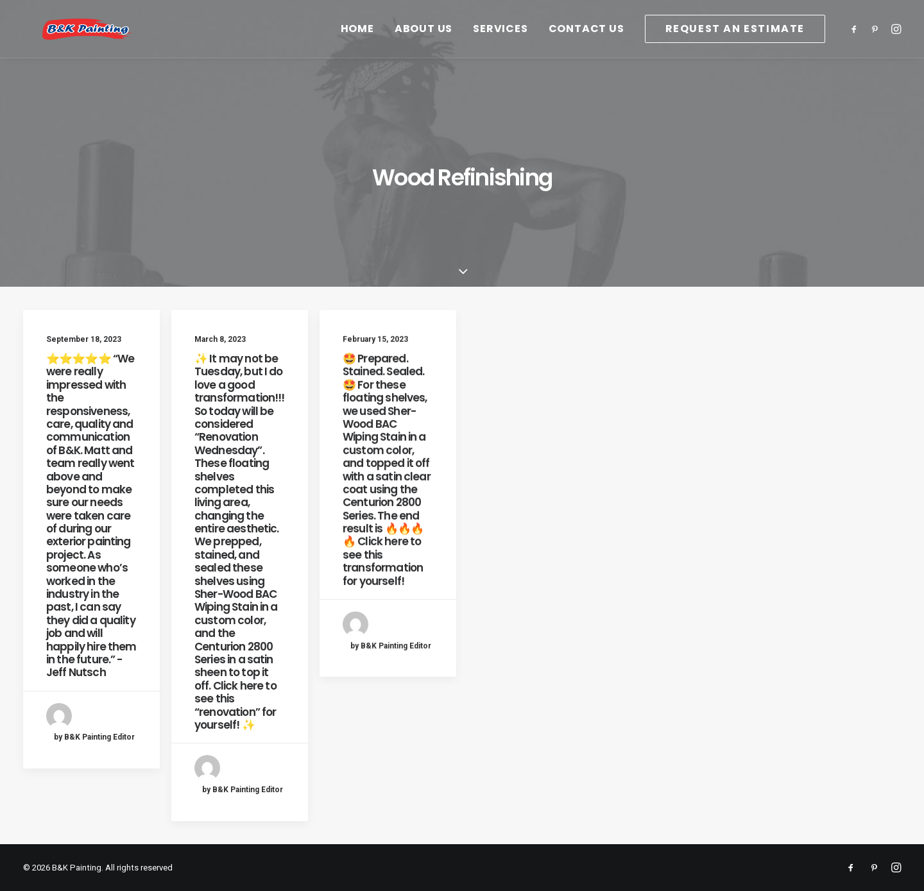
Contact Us (586, 47)
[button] (856, 47)
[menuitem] (357, 47)
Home (357, 47)
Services (500, 47)
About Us (423, 47)
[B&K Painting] (125, 47)
